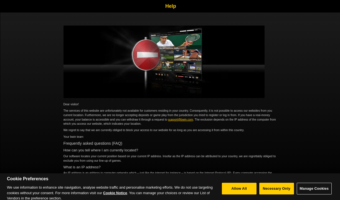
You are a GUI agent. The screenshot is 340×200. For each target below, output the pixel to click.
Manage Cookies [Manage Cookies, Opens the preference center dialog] (314, 190)
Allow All (239, 190)
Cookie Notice (115, 194)
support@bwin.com (180, 119)
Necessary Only (276, 190)
